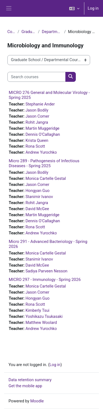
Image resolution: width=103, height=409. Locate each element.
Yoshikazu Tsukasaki (44, 316)
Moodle (37, 401)
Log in (93, 8)
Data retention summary (30, 379)
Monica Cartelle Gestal (46, 178)
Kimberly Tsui (37, 310)
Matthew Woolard (41, 322)
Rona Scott (35, 146)
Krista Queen (37, 140)
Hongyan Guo (38, 190)
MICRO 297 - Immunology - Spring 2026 (45, 279)
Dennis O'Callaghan (43, 134)
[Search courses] (36, 77)
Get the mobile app (25, 385)
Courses (11, 31)
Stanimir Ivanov (39, 196)
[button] (74, 8)
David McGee (37, 208)
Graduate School (28, 31)
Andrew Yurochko (41, 152)
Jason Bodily (37, 110)
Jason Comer (37, 116)
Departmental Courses (52, 31)
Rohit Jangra (37, 122)
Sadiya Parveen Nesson (47, 271)
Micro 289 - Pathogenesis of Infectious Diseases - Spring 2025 (44, 163)
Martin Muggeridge (43, 128)
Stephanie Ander (40, 104)
